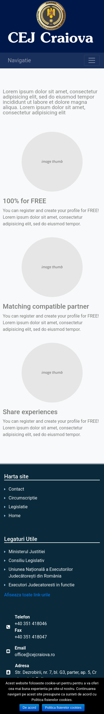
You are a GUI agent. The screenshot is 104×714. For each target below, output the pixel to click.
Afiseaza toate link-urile (27, 594)
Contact (16, 489)
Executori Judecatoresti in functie (41, 584)
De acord (29, 708)
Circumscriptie (23, 498)
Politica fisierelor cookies (63, 708)
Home (15, 515)
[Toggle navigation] (92, 60)
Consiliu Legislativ (26, 560)
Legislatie (18, 506)
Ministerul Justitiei (27, 551)
